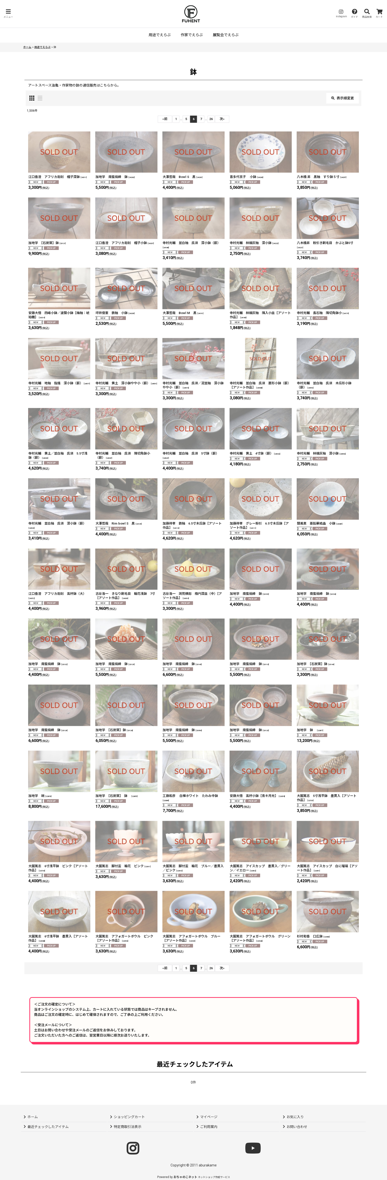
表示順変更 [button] (342, 98)
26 (211, 119)
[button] (8, 13)
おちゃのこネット (185, 1177)
